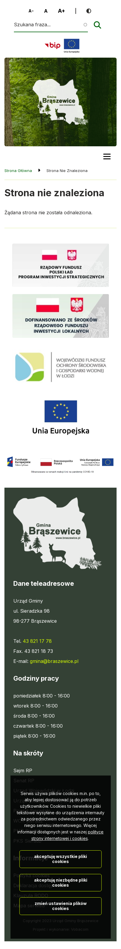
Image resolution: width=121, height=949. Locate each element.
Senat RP (23, 780)
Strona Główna (18, 170)
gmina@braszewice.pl (54, 661)
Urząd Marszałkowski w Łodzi (47, 800)
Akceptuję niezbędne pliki (60, 914)
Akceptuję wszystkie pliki (60, 890)
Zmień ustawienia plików (61, 937)
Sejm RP (22, 770)
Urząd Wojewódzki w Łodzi (43, 790)
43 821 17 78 (37, 641)
